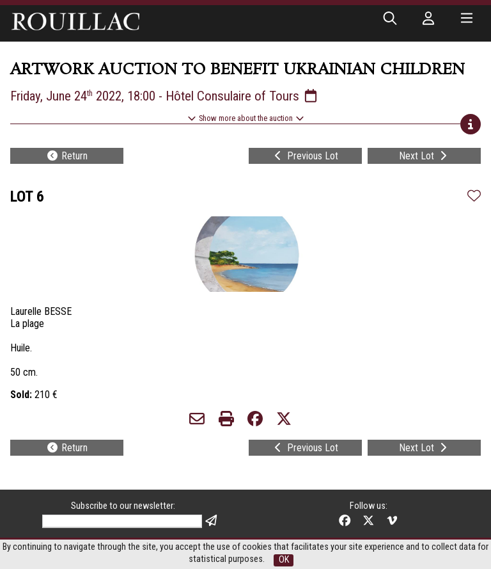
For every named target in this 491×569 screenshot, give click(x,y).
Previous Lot (305, 156)
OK (284, 559)
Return (67, 156)
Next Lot (424, 156)
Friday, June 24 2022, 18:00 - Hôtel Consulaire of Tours (164, 96)
